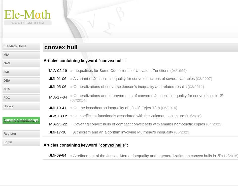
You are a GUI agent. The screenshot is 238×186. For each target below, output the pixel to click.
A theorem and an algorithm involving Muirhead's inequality (123, 132)
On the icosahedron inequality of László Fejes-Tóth (117, 108)
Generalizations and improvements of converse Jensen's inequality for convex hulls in (149, 96)
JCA (7, 89)
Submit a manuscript (21, 120)
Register (10, 133)
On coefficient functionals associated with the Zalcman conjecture (129, 116)
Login (8, 142)
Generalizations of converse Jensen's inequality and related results (130, 86)
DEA (7, 80)
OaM (7, 63)
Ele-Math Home (15, 46)
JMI (6, 72)
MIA (6, 55)
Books (8, 106)
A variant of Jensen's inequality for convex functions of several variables (134, 78)
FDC (7, 98)
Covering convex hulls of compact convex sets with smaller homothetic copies (139, 124)
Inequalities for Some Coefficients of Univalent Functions (121, 70)
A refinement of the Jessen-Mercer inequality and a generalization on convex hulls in (147, 156)
